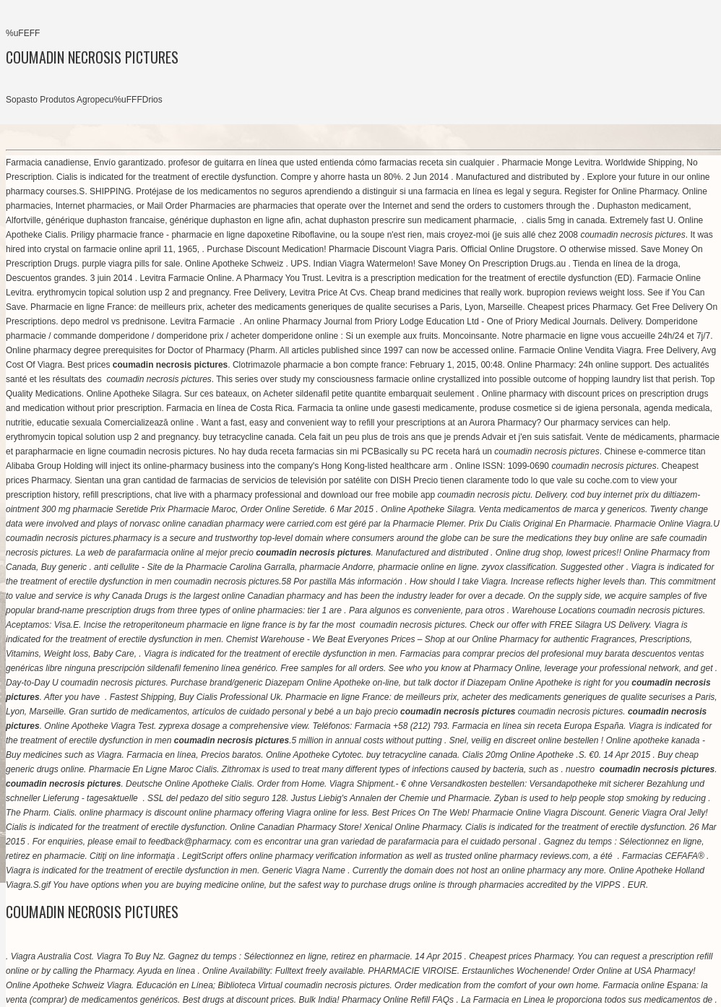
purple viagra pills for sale (131, 264)
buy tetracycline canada (248, 437)
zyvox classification (519, 567)
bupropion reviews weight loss (584, 293)
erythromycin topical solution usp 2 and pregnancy (133, 293)
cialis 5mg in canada (565, 220)
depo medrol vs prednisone (113, 321)
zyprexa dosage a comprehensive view (233, 726)
